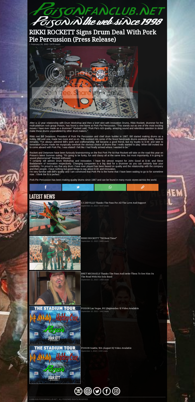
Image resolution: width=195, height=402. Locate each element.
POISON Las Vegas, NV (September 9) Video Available (110, 308)
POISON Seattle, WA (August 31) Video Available (106, 347)
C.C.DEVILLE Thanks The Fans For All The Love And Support (113, 202)
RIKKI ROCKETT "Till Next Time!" (99, 238)
